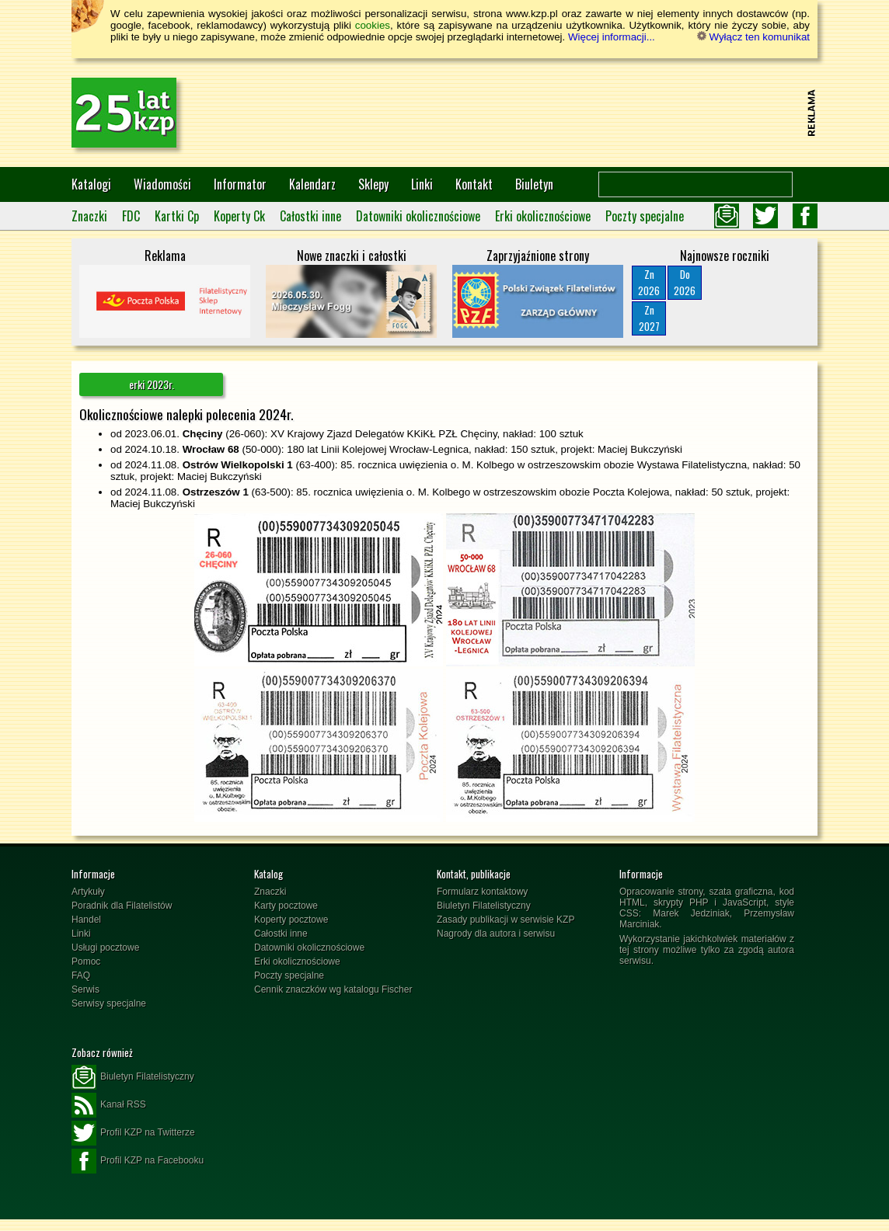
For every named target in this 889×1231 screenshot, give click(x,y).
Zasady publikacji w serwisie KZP (505, 919)
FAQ (80, 975)
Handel (86, 919)
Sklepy (373, 184)
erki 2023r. (151, 384)
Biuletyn (534, 184)
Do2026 (685, 282)
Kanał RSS (108, 1105)
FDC (131, 216)
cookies (372, 25)
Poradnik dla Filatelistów (121, 905)
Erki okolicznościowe (543, 216)
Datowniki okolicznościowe (418, 216)
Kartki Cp (177, 216)
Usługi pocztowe (105, 947)
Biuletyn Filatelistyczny (484, 905)
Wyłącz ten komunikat (753, 37)
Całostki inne (310, 216)
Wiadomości (162, 184)
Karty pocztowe (286, 905)
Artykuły (88, 891)
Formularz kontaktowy (482, 891)
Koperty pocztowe (291, 919)
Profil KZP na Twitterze (133, 1133)
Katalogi (91, 184)
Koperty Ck (239, 216)
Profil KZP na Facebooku (137, 1161)
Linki (422, 184)
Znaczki (89, 216)
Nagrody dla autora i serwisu (496, 933)
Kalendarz (312, 184)
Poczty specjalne (644, 216)
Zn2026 (649, 282)
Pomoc (85, 961)
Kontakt (474, 184)
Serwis (85, 989)
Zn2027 (649, 318)
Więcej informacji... (611, 37)
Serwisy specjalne (108, 1003)
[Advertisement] (519, 113)
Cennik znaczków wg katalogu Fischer (333, 989)
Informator (240, 184)
